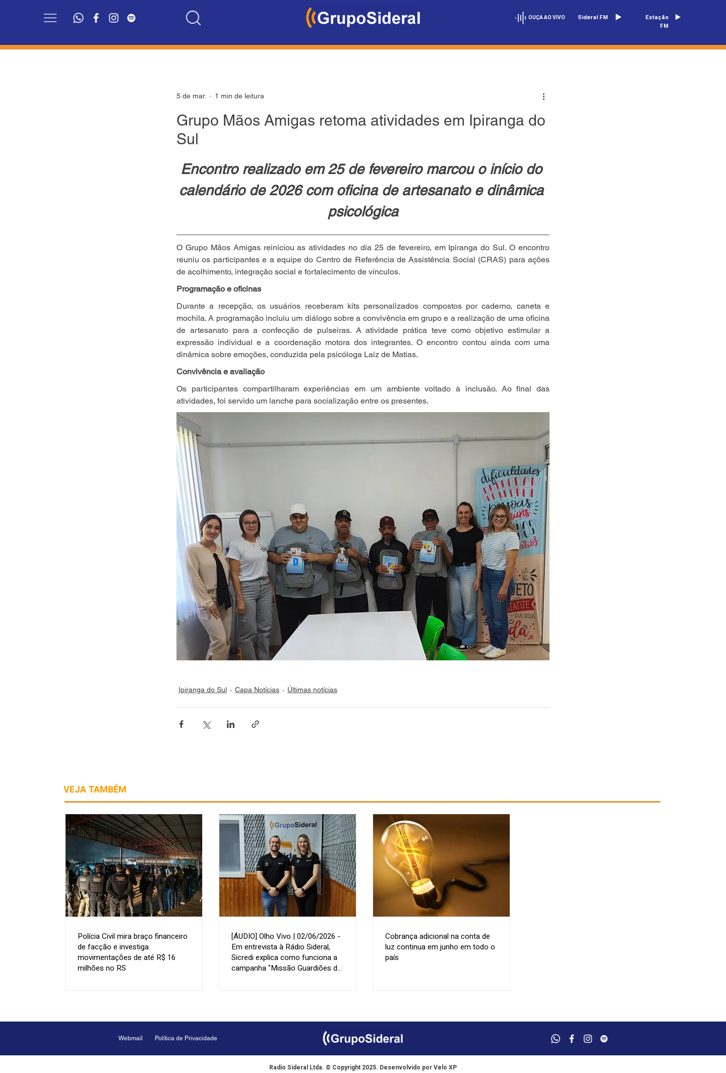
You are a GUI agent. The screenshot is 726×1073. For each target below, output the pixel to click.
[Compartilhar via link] (255, 724)
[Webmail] (130, 1038)
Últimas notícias (312, 690)
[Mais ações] (543, 96)
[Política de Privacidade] (211, 1038)
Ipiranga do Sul (202, 690)
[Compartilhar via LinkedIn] (230, 724)
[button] (50, 18)
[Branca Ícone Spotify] (131, 18)
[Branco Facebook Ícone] (96, 18)
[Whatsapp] (78, 18)
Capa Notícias (257, 690)
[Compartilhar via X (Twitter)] (206, 724)
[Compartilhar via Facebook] (181, 724)
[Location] (194, 18)
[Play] (618, 17)
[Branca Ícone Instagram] (113, 18)
